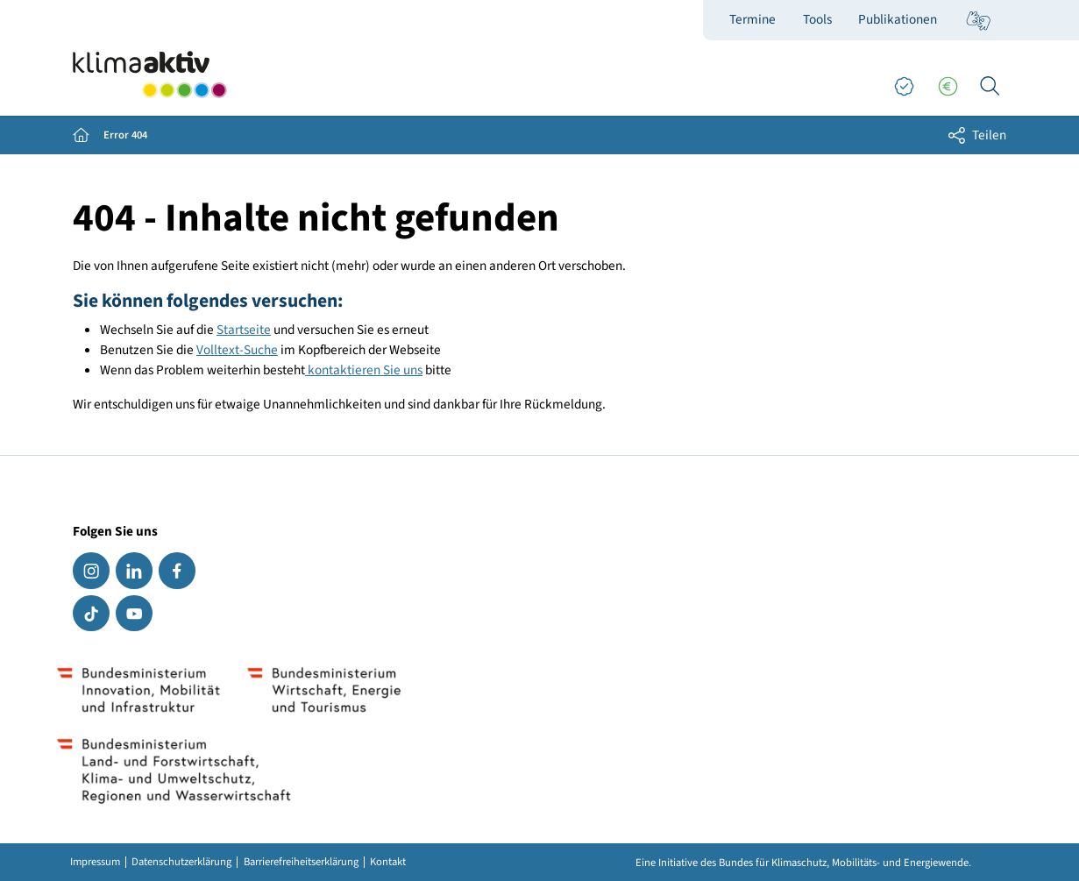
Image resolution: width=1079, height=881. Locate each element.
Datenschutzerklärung (181, 862)
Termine (752, 19)
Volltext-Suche (237, 349)
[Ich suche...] (989, 87)
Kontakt (388, 862)
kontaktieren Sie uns (363, 370)
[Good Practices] (903, 87)
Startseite (244, 329)
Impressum (95, 862)
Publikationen (897, 19)
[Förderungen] (947, 87)
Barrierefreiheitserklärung (301, 862)
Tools (817, 19)
